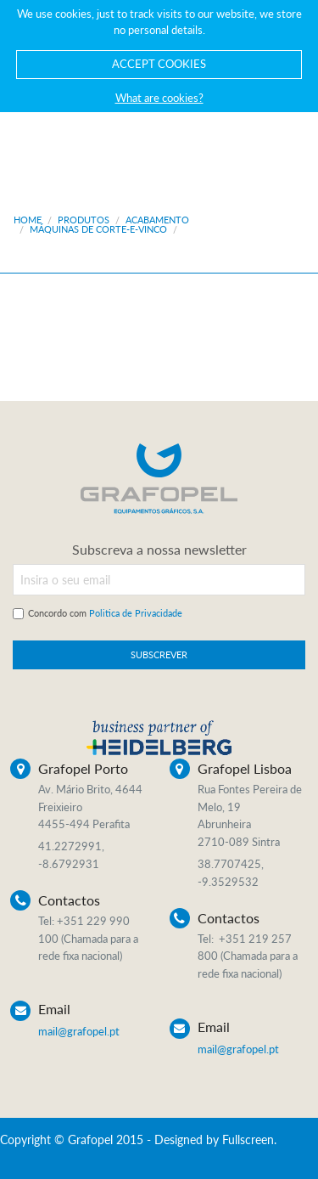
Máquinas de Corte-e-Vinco (98, 229)
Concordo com (105, 612)
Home (28, 219)
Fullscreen (248, 1139)
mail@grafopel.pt (79, 1031)
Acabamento (157, 219)
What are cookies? (159, 97)
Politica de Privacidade (135, 612)
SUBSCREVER (159, 654)
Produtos (83, 219)
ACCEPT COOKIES (159, 64)
